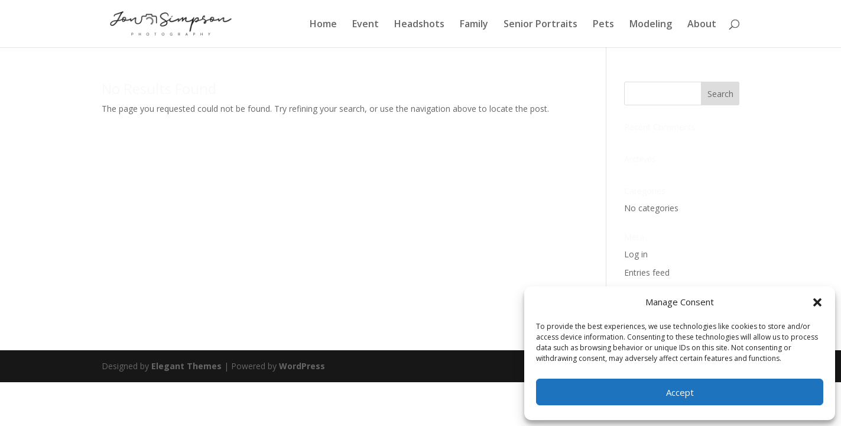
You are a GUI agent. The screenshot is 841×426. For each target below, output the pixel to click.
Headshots (419, 25)
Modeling (650, 25)
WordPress (302, 366)
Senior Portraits (540, 25)
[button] (817, 302)
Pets (603, 25)
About (701, 25)
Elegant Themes (186, 366)
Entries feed (647, 272)
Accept (680, 392)
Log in (636, 254)
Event (365, 25)
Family (474, 25)
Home (323, 25)
